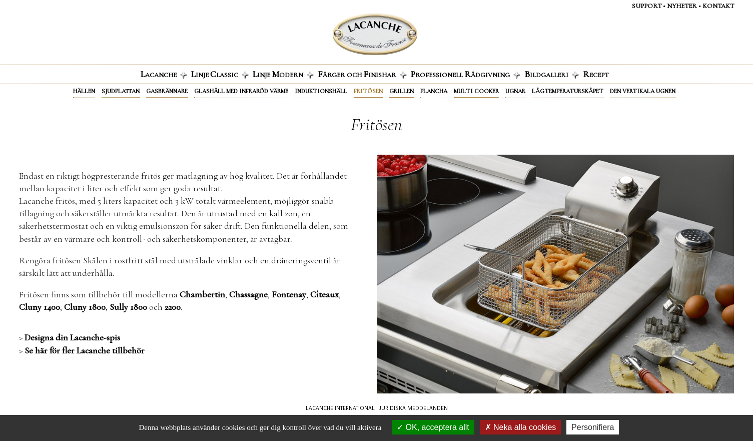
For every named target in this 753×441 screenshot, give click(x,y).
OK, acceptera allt (433, 427)
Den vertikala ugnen (642, 91)
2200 (173, 306)
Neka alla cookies (520, 427)
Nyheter (682, 6)
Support (646, 6)
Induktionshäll (321, 91)
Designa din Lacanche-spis (72, 337)
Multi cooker (476, 91)
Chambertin (202, 294)
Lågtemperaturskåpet (567, 91)
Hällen (84, 91)
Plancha (433, 91)
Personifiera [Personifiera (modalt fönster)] (592, 427)
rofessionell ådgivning (465, 74)
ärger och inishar (362, 74)
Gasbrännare (167, 91)
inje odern (283, 74)
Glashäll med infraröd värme (241, 91)
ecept (595, 74)
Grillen (401, 91)
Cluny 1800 (85, 306)
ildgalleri (551, 74)
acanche (164, 74)
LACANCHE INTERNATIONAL (340, 407)
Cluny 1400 (39, 306)
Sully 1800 (128, 306)
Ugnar (515, 91)
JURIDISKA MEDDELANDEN (413, 407)
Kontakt (718, 6)
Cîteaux (324, 294)
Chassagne (248, 294)
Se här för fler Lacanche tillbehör (85, 350)
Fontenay (289, 294)
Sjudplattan (121, 91)
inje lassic (220, 74)
